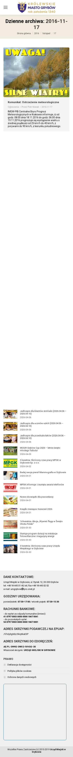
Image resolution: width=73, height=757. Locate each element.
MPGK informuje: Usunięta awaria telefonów (42, 484)
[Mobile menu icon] (5, 7)
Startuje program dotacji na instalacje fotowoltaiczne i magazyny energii (38, 535)
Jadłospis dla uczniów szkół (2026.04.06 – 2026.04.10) (41, 424)
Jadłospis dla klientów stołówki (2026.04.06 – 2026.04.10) (43, 412)
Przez (30, 107)
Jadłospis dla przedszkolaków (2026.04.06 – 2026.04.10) (43, 437)
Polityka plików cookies (19, 671)
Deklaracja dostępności (19, 664)
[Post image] (10, 414)
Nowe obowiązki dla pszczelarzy (36, 497)
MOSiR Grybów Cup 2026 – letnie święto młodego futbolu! (40, 449)
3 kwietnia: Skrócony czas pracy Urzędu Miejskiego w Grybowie (40, 547)
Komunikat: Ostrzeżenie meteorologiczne (33, 102)
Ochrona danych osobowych (21, 677)
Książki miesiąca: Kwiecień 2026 (36, 509)
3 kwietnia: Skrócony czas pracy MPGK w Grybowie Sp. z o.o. (40, 461)
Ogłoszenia (13, 107)
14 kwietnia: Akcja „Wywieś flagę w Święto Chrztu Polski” (41, 522)
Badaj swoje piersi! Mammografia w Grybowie (43, 472)
